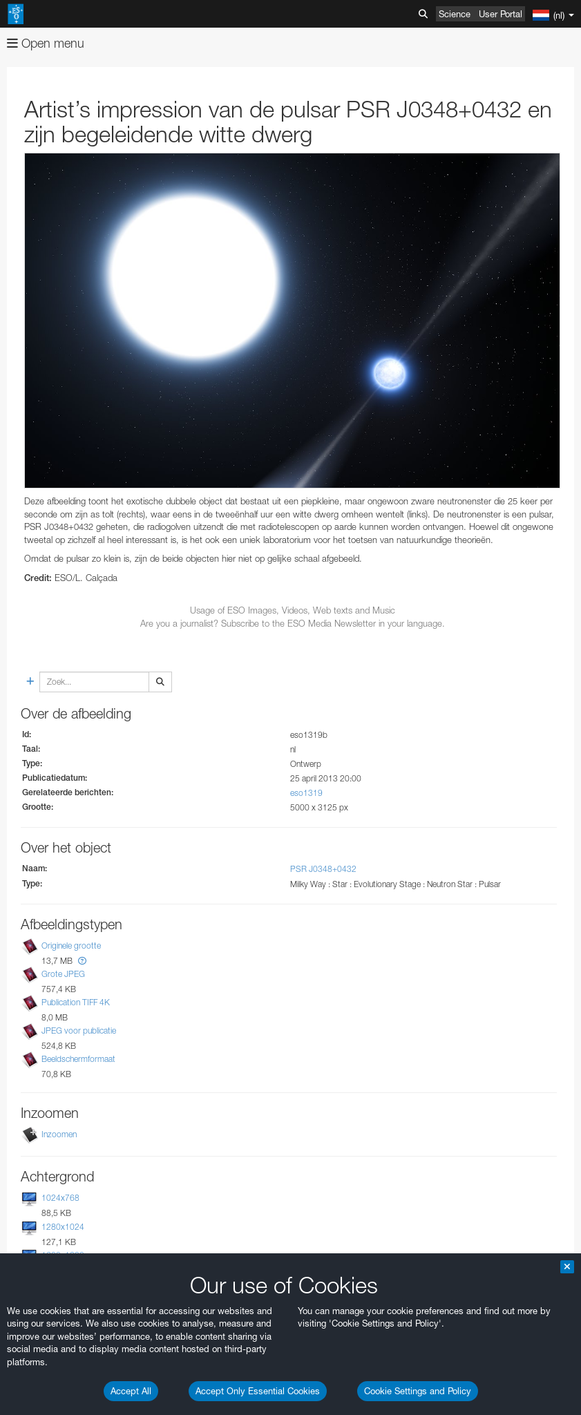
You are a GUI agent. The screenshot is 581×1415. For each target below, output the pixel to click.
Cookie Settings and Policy (417, 1390)
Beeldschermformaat (78, 1059)
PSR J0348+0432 (323, 869)
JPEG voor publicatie (78, 1030)
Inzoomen (59, 1134)
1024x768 (60, 1198)
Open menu (45, 43)
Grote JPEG (63, 974)
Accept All (131, 1390)
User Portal (500, 13)
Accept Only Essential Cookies (258, 1390)
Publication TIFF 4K (75, 1002)
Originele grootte (71, 945)
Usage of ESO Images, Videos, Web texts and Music (292, 610)
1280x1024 (62, 1227)
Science (454, 13)
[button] (82, 961)
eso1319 (306, 793)
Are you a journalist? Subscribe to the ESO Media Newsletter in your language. (292, 623)
